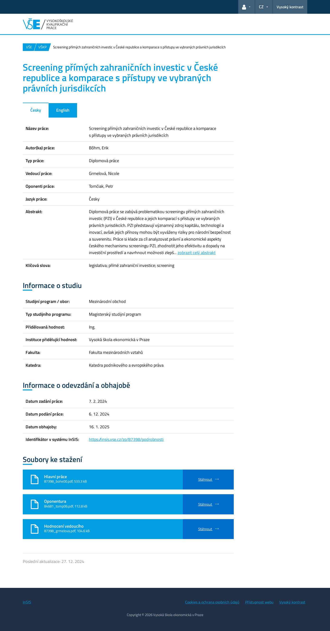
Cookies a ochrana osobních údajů (212, 602)
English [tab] (62, 110)
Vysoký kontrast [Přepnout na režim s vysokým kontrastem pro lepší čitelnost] (290, 7)
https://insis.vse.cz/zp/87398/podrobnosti (126, 439)
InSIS (27, 602)
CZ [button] (261, 7)
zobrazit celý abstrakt (196, 252)
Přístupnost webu (259, 602)
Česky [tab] (35, 110)
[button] (246, 7)
